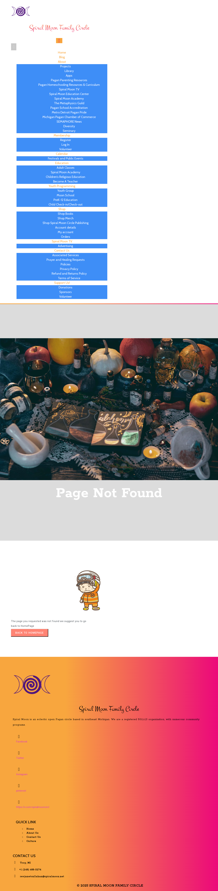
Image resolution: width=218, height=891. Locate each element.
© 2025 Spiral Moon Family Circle (110, 883)
